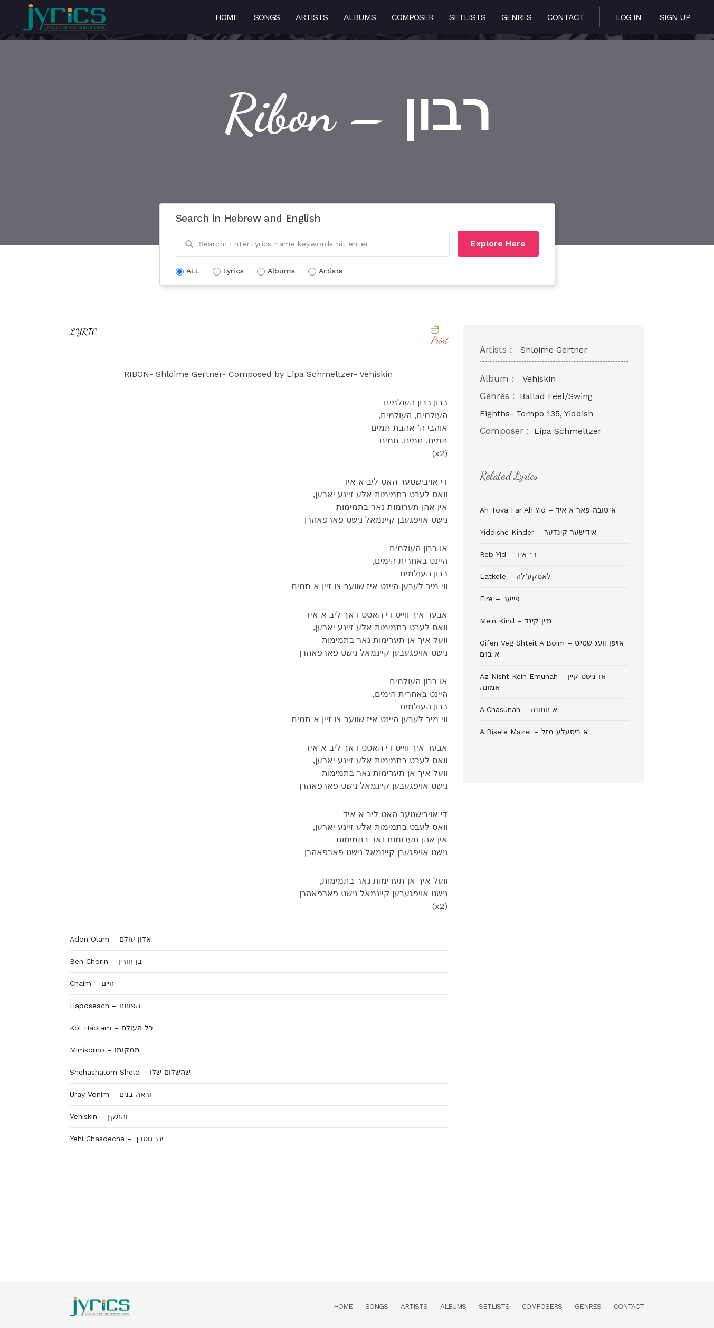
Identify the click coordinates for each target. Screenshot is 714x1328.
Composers (542, 1307)
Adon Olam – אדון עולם (110, 939)
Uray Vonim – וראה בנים (110, 1094)
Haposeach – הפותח (105, 1005)
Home (226, 17)
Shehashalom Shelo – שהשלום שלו (130, 1072)
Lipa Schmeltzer (568, 431)
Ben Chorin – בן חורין (106, 961)
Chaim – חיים (92, 983)
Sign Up (675, 17)
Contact (565, 17)
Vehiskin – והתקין (99, 1116)
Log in (628, 17)
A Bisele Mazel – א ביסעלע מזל (534, 731)
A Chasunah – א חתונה (518, 709)
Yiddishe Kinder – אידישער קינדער (538, 532)
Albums (360, 17)
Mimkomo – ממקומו (105, 1050)
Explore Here (498, 244)
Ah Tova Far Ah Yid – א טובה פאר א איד (548, 510)
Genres (516, 17)
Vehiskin (539, 379)
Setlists (467, 17)
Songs (267, 17)
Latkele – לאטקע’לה (515, 576)
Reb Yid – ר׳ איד (508, 554)
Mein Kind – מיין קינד (516, 620)
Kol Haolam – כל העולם (111, 1027)
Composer (412, 17)
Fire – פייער (500, 598)
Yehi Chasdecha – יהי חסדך (116, 1138)
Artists (312, 17)
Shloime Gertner (553, 350)
